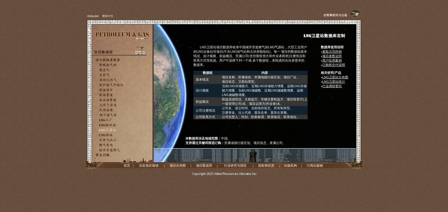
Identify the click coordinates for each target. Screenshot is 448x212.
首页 (127, 165)
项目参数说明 (332, 56)
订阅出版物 (315, 165)
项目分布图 (178, 165)
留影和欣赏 (266, 165)
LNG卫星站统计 (333, 81)
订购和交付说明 (333, 65)
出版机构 (290, 165)
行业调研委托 (332, 86)
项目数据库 (204, 165)
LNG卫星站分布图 (335, 77)
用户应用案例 (332, 60)
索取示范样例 (332, 51)
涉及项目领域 (148, 165)
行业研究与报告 (235, 165)
